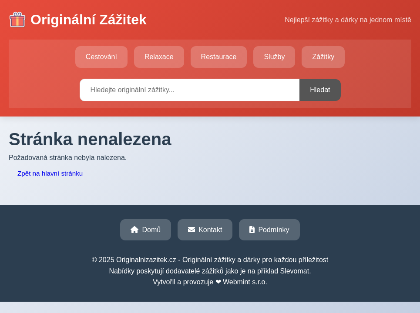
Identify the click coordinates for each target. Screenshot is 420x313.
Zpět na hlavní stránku (50, 173)
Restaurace (219, 56)
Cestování (101, 56)
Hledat (320, 89)
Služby (274, 56)
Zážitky (323, 56)
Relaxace (159, 56)
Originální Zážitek (78, 20)
